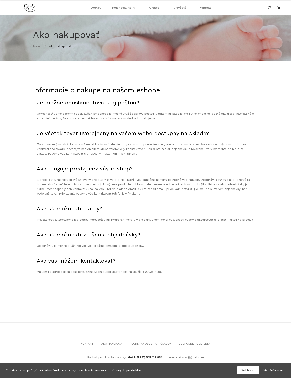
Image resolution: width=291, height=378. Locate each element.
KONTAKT (87, 343)
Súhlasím (248, 370)
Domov (96, 7)
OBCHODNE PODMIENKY (194, 343)
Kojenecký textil (124, 7)
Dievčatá (179, 7)
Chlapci (154, 7)
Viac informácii (274, 370)
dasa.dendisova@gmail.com (186, 357)
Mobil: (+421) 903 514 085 (144, 357)
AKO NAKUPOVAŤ (112, 343)
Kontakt (205, 7)
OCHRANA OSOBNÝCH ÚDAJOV (151, 343)
